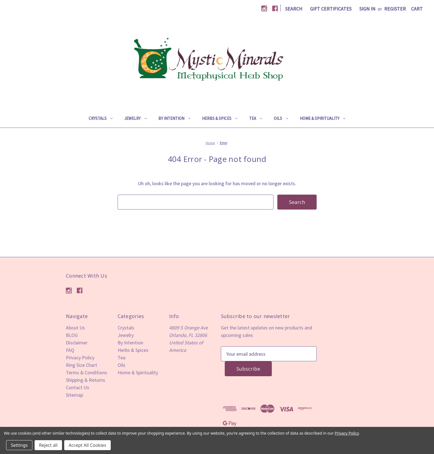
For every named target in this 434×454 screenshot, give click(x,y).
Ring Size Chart (81, 365)
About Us (75, 327)
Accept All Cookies (87, 445)
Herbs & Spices (219, 118)
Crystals (101, 118)
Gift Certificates (331, 9)
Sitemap (74, 395)
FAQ (70, 350)
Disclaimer (76, 342)
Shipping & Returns (85, 380)
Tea (255, 118)
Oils (281, 118)
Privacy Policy (80, 357)
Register (395, 9)
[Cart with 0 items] (417, 8)
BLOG (72, 335)
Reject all (48, 445)
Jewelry (135, 118)
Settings (19, 445)
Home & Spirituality (322, 118)
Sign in (367, 9)
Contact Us (77, 387)
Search (293, 9)
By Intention (174, 118)
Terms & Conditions (86, 372)
